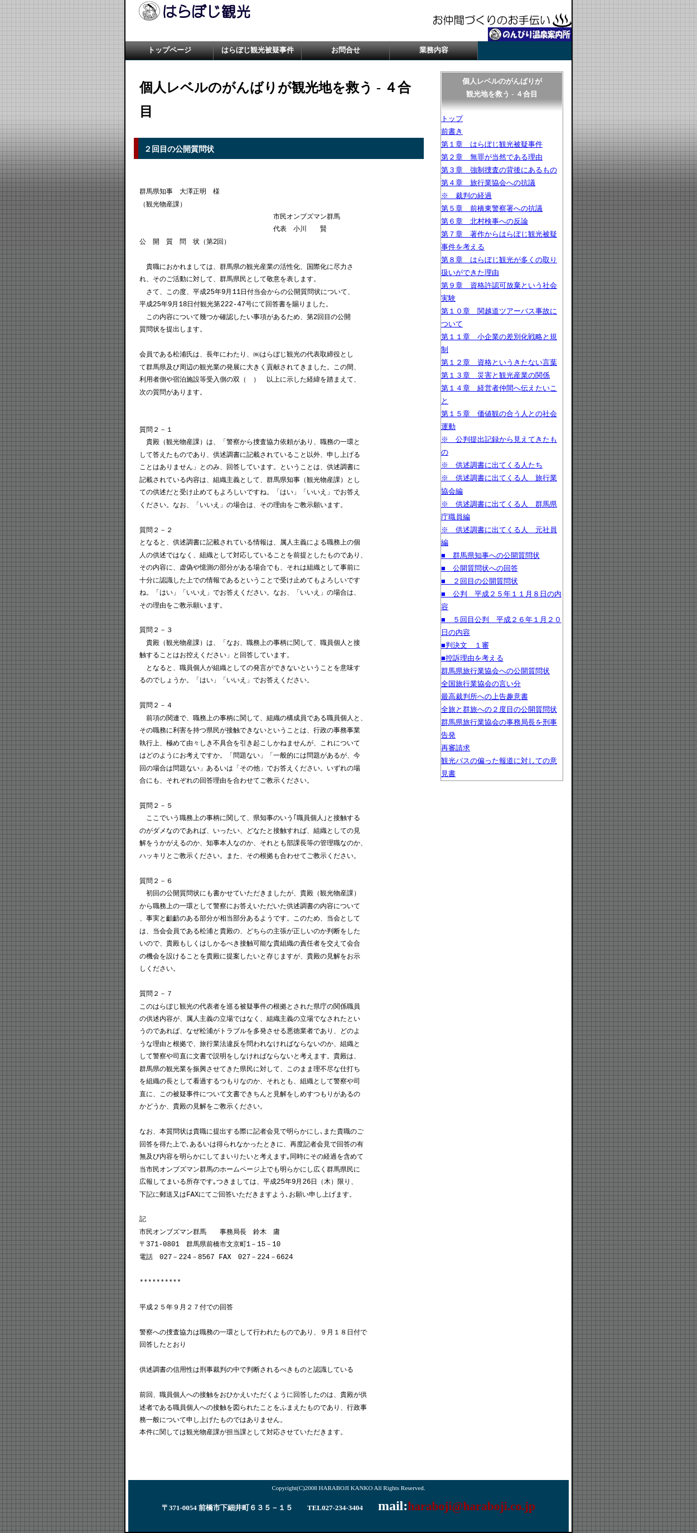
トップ (452, 119)
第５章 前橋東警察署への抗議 (492, 209)
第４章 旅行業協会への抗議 (488, 183)
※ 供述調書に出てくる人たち (492, 465)
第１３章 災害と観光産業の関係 (495, 375)
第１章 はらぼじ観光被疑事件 (492, 144)
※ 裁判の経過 (466, 196)
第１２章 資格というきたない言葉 (499, 363)
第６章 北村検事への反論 (484, 221)
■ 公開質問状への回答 (479, 568)
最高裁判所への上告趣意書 (484, 697)
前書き (452, 132)
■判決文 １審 (465, 645)
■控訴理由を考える (472, 658)
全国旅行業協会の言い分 (481, 684)
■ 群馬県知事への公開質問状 (490, 556)
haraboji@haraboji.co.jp (471, 1506)
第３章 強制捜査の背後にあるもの (499, 170)
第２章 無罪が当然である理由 (492, 157)
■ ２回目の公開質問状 (479, 581)
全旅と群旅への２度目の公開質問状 (499, 710)
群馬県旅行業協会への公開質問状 (495, 671)
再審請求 (455, 748)
